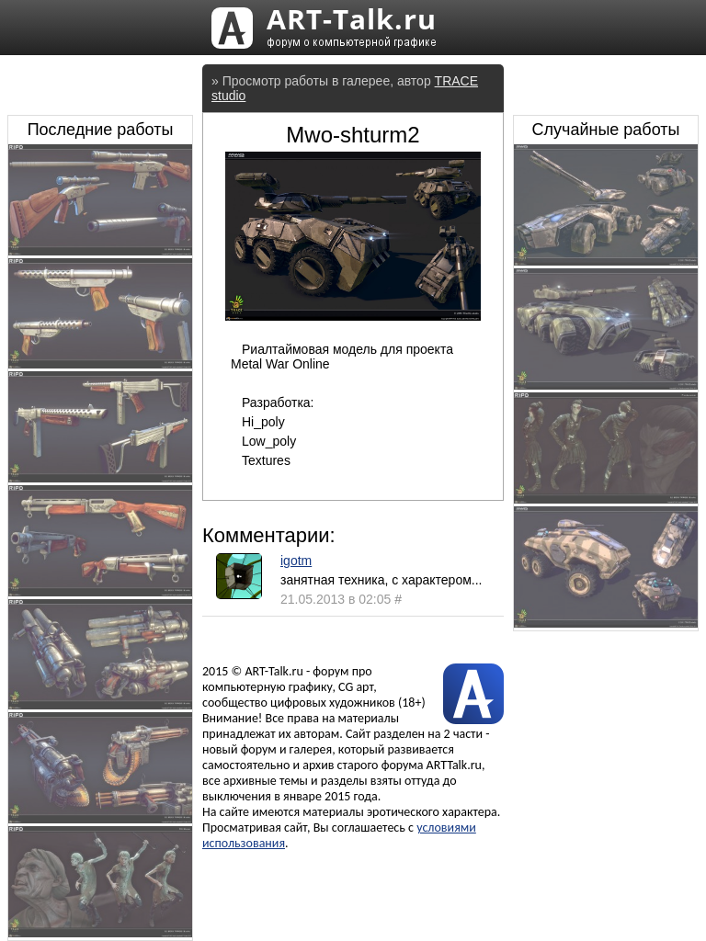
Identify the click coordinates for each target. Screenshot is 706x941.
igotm (296, 560)
